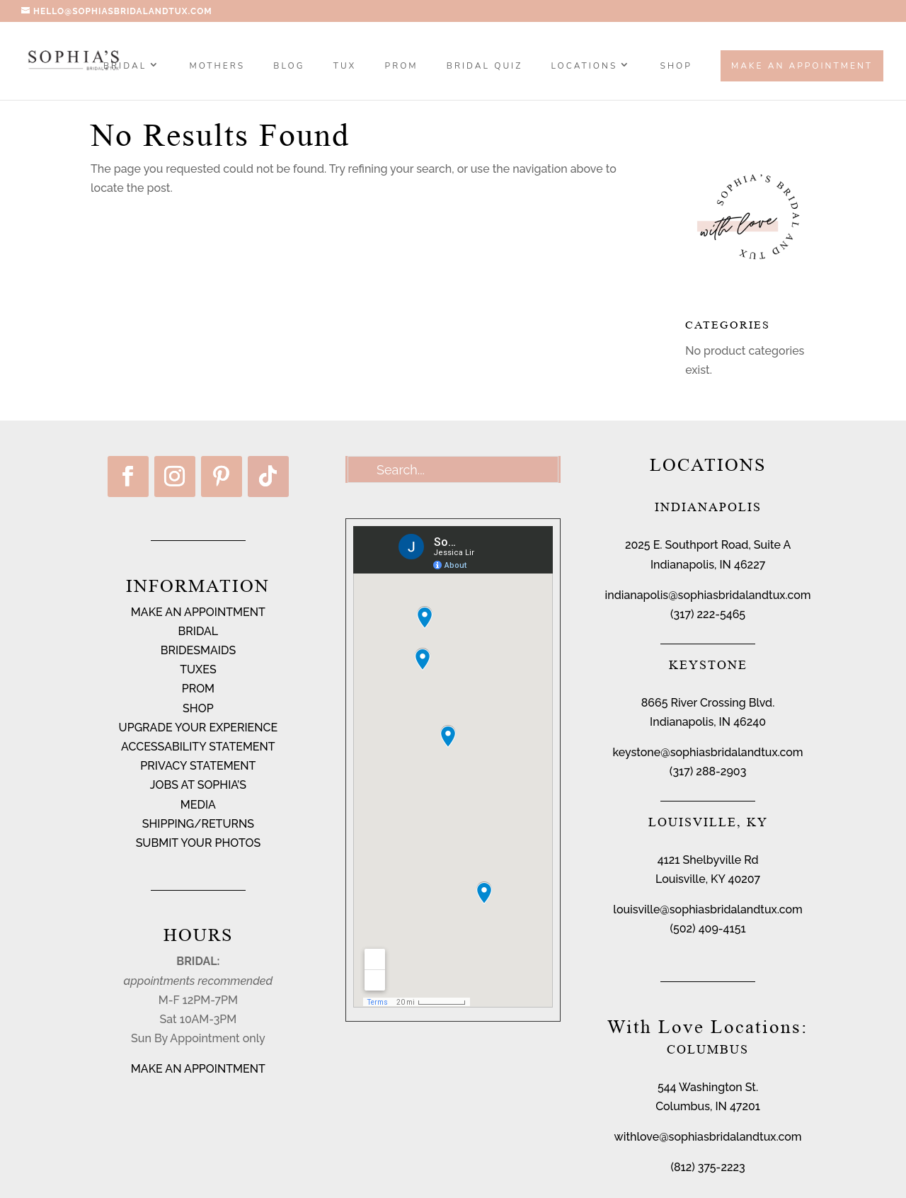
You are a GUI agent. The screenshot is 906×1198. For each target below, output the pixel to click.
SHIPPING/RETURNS (198, 824)
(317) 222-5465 (707, 614)
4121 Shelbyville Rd (708, 860)
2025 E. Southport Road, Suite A (708, 545)
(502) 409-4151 (707, 928)
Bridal (125, 66)
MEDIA (198, 804)
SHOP (676, 66)
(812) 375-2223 (707, 1167)
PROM (401, 66)
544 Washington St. (708, 1087)
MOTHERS (217, 66)
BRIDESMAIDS (198, 650)
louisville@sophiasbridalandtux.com (707, 909)
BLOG (288, 66)
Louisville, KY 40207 (707, 879)
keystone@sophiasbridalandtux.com (708, 752)
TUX (345, 66)
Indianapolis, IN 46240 (708, 722)
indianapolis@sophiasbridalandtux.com (708, 595)
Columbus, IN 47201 (707, 1106)
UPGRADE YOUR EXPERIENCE (198, 727)
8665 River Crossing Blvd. (708, 702)
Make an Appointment (802, 66)
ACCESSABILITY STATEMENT (198, 746)
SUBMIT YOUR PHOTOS (198, 843)
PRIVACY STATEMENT (198, 765)
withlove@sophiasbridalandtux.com (708, 1136)
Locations (584, 66)
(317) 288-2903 (708, 771)
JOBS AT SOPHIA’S (198, 785)
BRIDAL (198, 631)
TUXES (198, 669)
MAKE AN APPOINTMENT (198, 612)
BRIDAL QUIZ (484, 66)
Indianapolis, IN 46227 (707, 564)
